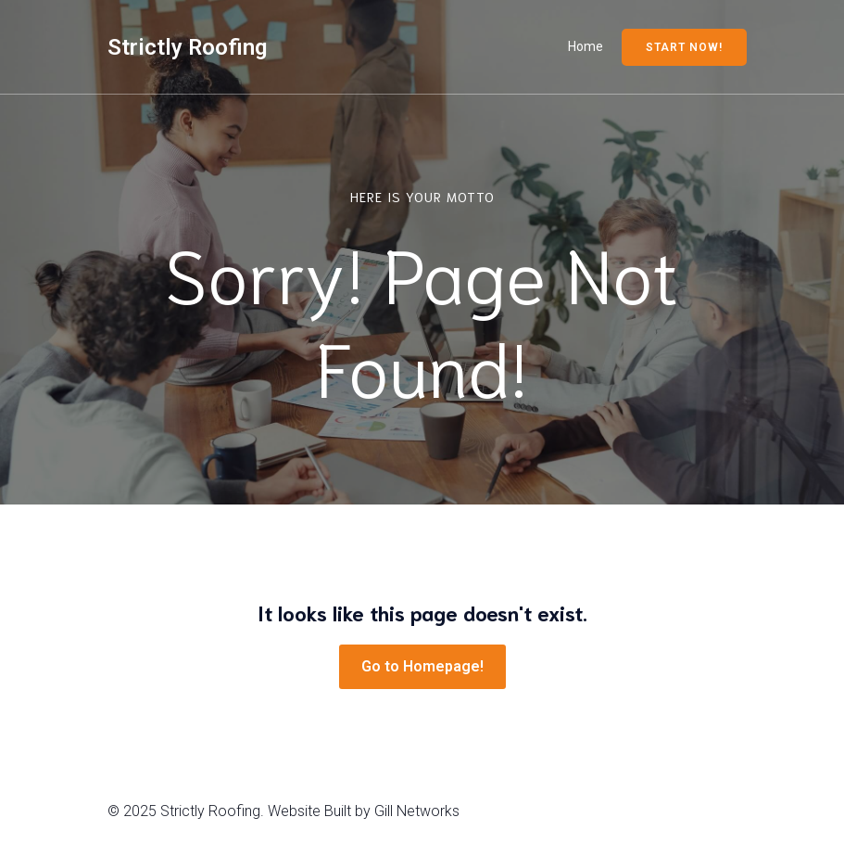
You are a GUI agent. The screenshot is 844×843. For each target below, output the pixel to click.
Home (585, 46)
